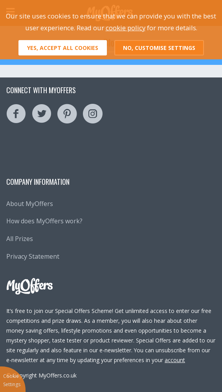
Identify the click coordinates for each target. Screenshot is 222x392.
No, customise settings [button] (159, 48)
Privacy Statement (32, 256)
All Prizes (19, 238)
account (175, 360)
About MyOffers (29, 203)
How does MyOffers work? (44, 221)
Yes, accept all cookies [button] (62, 48)
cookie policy (125, 27)
